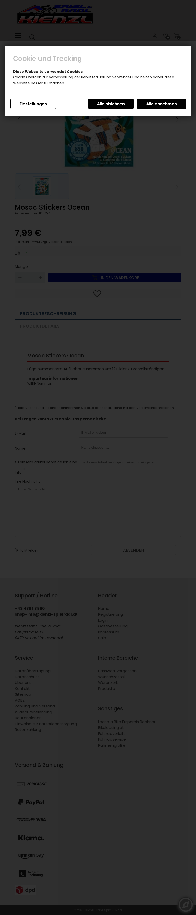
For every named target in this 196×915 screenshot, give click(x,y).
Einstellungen (33, 104)
